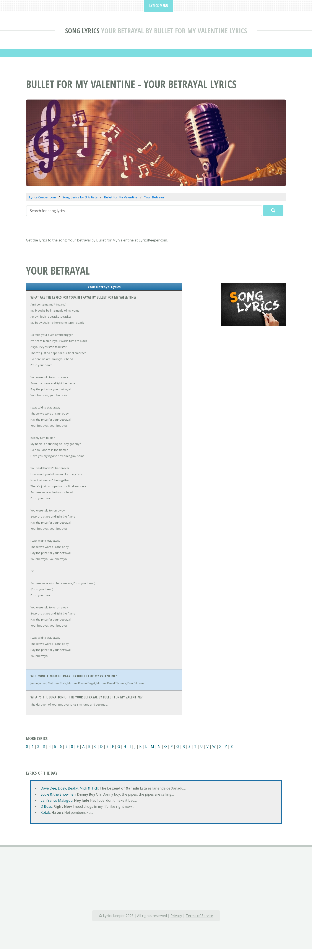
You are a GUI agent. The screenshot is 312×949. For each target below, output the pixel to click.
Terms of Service (199, 915)
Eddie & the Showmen (58, 794)
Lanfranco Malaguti (57, 800)
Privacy (176, 915)
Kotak (45, 812)
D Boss (46, 806)
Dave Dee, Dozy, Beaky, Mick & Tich (69, 788)
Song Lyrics (82, 30)
